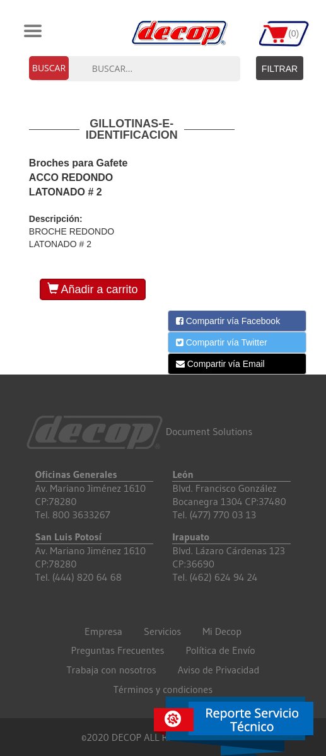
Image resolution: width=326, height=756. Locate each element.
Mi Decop (222, 631)
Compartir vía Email (220, 364)
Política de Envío (220, 650)
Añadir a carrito (92, 289)
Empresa (103, 631)
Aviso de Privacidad (219, 669)
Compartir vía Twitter (221, 342)
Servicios (162, 631)
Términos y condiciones (163, 689)
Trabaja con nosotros (111, 669)
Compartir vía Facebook (228, 321)
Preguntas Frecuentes (118, 650)
